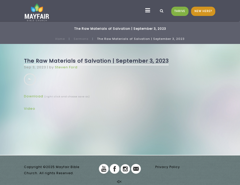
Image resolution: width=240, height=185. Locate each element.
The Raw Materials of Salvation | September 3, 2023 (96, 60)
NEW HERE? (203, 11)
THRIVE (179, 11)
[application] (30, 79)
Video (29, 108)
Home (60, 39)
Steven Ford (66, 67)
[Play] (30, 79)
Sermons (81, 39)
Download (33, 96)
